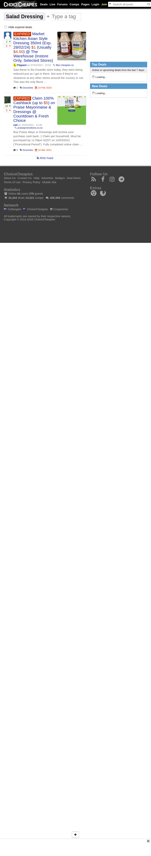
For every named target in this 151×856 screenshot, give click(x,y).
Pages (85, 4)
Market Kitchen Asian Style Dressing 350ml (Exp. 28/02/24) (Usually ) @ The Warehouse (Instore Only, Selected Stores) (33, 47)
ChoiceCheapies (35, 209)
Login (95, 4)
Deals (44, 4)
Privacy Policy (31, 182)
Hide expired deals (18, 27)
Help (36, 178)
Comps (74, 4)
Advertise (47, 178)
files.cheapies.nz (65, 65)
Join (104, 4)
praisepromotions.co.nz (30, 127)
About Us (10, 178)
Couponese (59, 209)
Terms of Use (12, 182)
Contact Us (25, 178)
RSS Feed (45, 158)
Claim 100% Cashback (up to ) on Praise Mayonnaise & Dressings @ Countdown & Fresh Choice (34, 109)
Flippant (22, 65)
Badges (60, 178)
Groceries (27, 87)
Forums (62, 4)
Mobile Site (49, 182)
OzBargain (12, 209)
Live (52, 4)
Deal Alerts (74, 178)
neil (15, 125)
